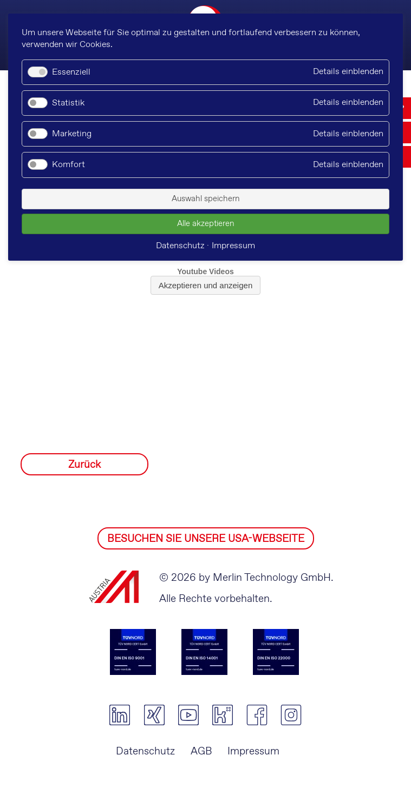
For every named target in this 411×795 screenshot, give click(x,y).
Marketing (72, 134)
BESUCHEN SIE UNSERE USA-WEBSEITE (205, 539)
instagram (291, 715)
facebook (257, 715)
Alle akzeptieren (205, 223)
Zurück (84, 465)
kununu (222, 715)
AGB (201, 751)
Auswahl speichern (206, 199)
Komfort (68, 164)
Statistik (68, 103)
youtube (188, 715)
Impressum (253, 751)
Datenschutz (145, 751)
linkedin (120, 715)
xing (154, 715)
